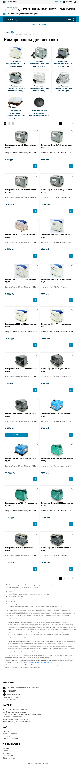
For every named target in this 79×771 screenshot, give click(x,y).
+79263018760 (10, 2)
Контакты (53, 9)
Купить (35, 166)
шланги (28, 662)
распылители (35, 662)
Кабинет (6, 748)
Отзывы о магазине (67, 9)
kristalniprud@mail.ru (14, 694)
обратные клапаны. (46, 662)
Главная (26, 9)
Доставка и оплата (39, 9)
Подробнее (16, 435)
